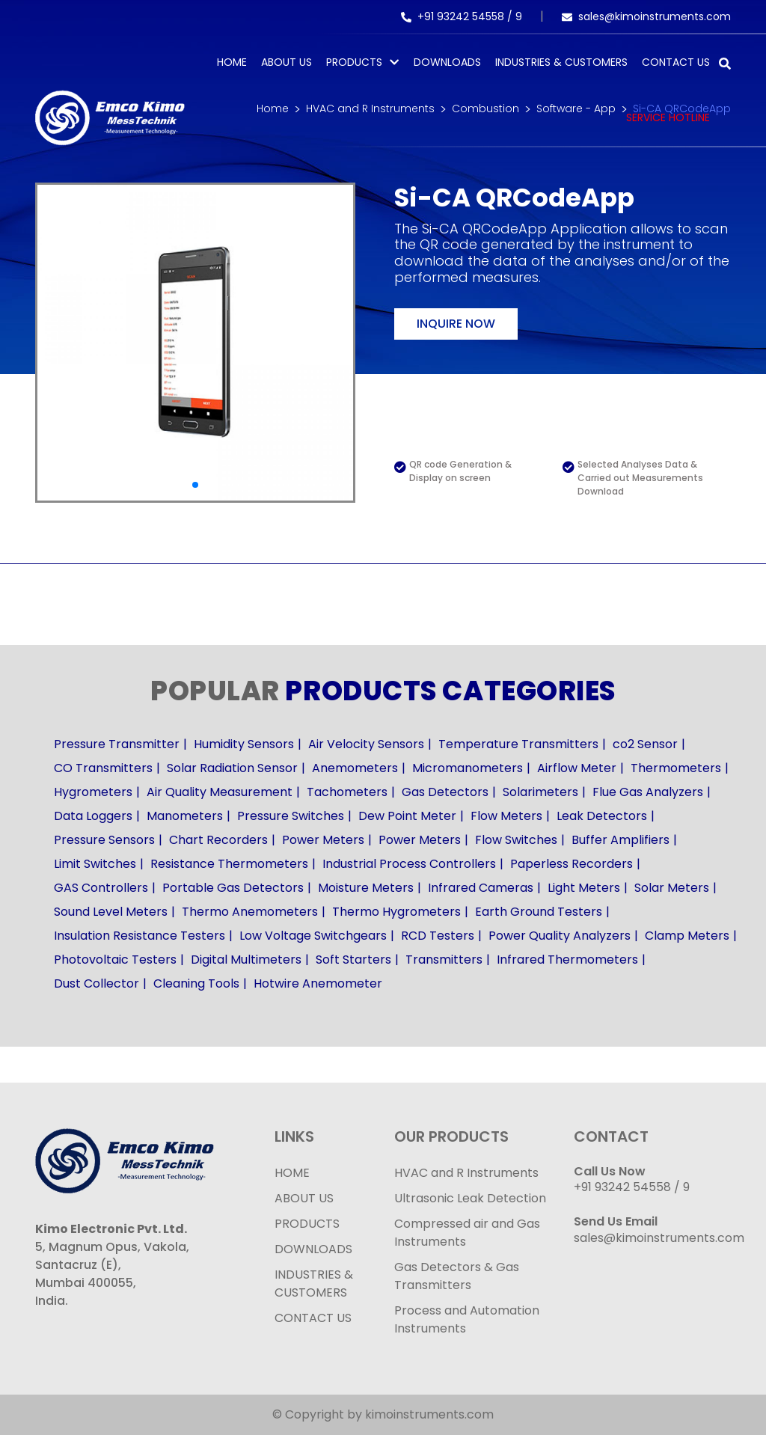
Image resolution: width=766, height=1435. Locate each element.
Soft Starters (353, 959)
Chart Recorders (218, 839)
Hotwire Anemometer (318, 983)
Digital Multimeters (246, 959)
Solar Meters (671, 887)
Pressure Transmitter (117, 744)
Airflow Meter (576, 768)
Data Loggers (93, 815)
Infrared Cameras (480, 887)
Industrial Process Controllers (409, 863)
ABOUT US (304, 1198)
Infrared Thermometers (567, 959)
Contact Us (676, 62)
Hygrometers (93, 792)
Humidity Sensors (244, 744)
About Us (286, 62)
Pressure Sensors (104, 839)
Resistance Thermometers (229, 863)
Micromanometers (467, 768)
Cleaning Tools (196, 983)
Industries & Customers (561, 62)
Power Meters (323, 839)
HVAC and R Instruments (466, 1172)
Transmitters (443, 959)
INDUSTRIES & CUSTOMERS (314, 1283)
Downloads (447, 62)
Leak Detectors (602, 815)
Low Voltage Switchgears (313, 935)
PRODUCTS (354, 62)
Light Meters (584, 887)
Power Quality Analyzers (559, 935)
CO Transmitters (103, 768)
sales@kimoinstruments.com (646, 16)
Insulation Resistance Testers (139, 935)
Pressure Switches (290, 815)
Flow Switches (516, 839)
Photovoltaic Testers (115, 959)
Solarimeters (540, 792)
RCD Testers (437, 935)
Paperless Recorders (571, 863)
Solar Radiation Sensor (232, 768)
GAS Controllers (101, 887)
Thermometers (676, 768)
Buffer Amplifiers (621, 839)
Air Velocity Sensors (366, 744)
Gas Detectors (445, 792)
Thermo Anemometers (250, 911)
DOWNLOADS (313, 1249)
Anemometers (355, 768)
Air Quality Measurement (219, 792)
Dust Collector (96, 983)
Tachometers (347, 792)
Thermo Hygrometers (396, 911)
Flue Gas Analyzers (647, 792)
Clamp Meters (687, 935)
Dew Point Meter (407, 815)
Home (232, 62)
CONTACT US (313, 1318)
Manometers (185, 815)
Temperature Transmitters (518, 744)
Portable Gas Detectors (233, 887)
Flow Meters (506, 815)
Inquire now (456, 323)
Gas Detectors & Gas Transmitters (456, 1276)
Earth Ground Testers (538, 911)
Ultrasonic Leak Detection (470, 1198)
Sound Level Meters (111, 911)
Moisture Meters (366, 887)
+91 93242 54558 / (458, 16)
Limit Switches (95, 863)
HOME (292, 1172)
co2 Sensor (645, 744)
